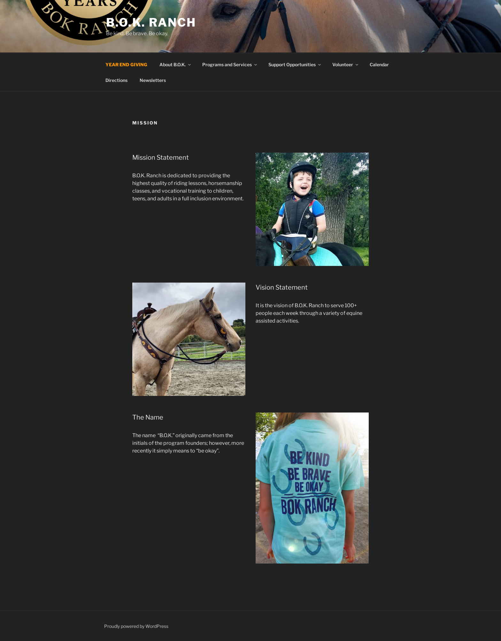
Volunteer (345, 64)
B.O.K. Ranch (151, 22)
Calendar (379, 64)
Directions (116, 80)
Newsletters (153, 80)
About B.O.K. (175, 64)
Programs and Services (230, 64)
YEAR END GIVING (126, 64)
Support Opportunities (295, 64)
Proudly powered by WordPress (136, 626)
